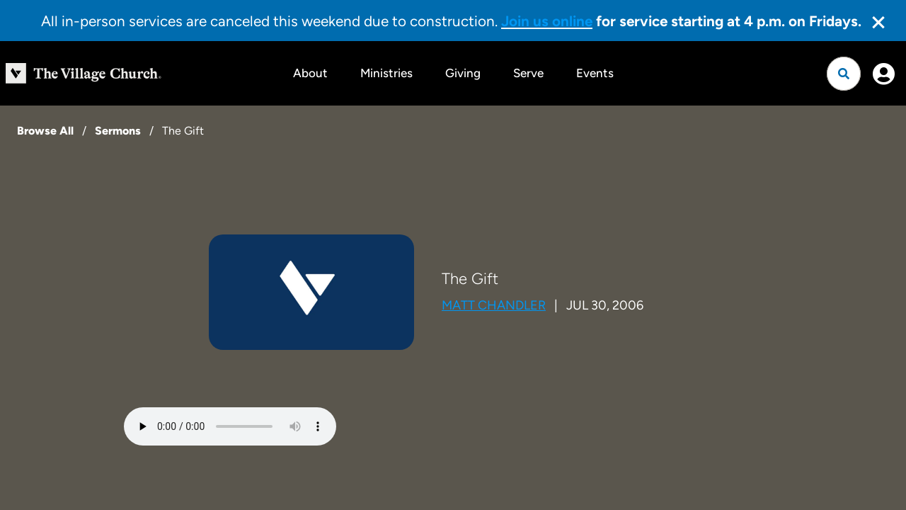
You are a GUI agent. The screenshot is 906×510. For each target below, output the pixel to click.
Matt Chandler (494, 305)
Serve (528, 73)
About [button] (310, 73)
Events (595, 73)
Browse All (45, 130)
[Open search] (844, 74)
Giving (463, 73)
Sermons (118, 130)
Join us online (546, 21)
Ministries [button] (386, 73)
